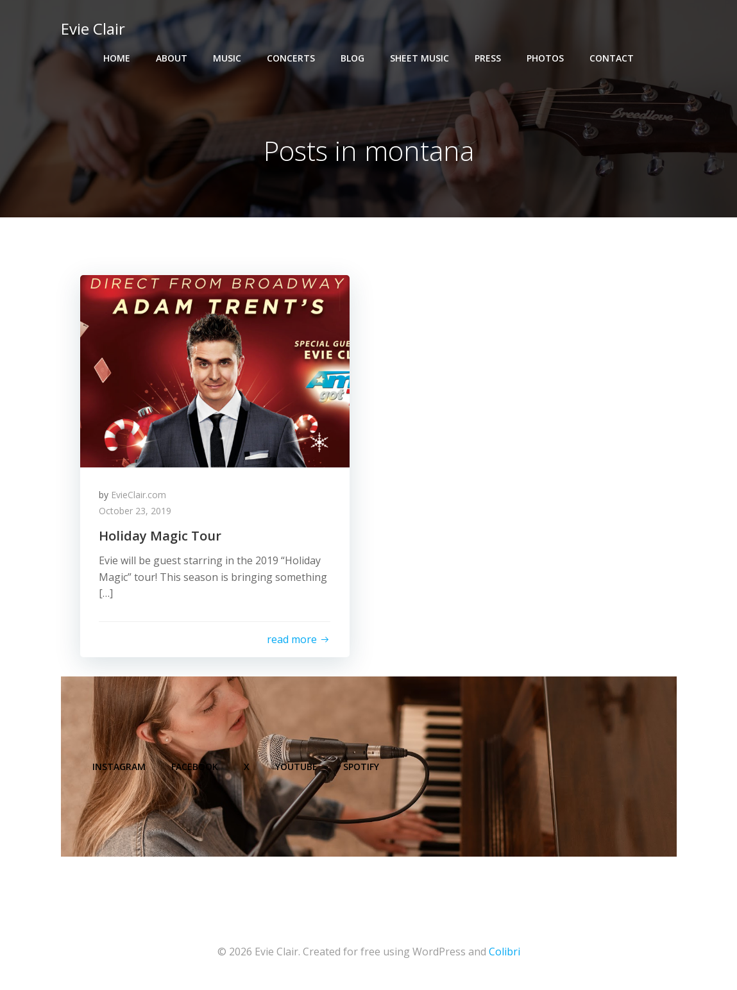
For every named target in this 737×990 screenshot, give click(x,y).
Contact (611, 58)
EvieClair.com (139, 495)
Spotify (362, 767)
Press (488, 58)
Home (116, 58)
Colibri (504, 952)
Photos (545, 58)
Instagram (119, 767)
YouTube (297, 767)
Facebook (195, 767)
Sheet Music (419, 58)
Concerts (291, 58)
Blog (352, 58)
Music (227, 58)
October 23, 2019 (135, 511)
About (171, 58)
